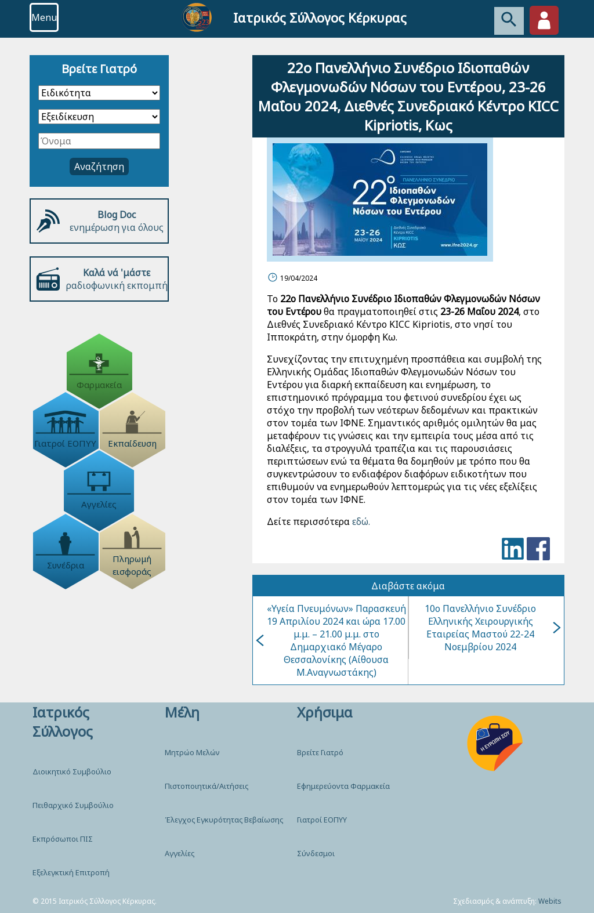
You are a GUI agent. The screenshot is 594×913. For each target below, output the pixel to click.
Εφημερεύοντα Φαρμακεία (343, 786)
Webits (550, 901)
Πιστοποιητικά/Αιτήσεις (206, 786)
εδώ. (360, 521)
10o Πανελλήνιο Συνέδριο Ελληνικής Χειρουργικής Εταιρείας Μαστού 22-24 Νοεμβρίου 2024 (492, 627)
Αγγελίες (179, 853)
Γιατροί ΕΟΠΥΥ (322, 819)
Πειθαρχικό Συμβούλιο (73, 805)
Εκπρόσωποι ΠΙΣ (62, 839)
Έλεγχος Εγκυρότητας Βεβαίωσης (224, 819)
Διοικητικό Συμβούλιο (71, 771)
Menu (44, 17)
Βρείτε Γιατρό (320, 752)
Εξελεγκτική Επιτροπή (71, 872)
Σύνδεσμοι (316, 853)
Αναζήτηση (99, 166)
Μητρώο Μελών (192, 752)
